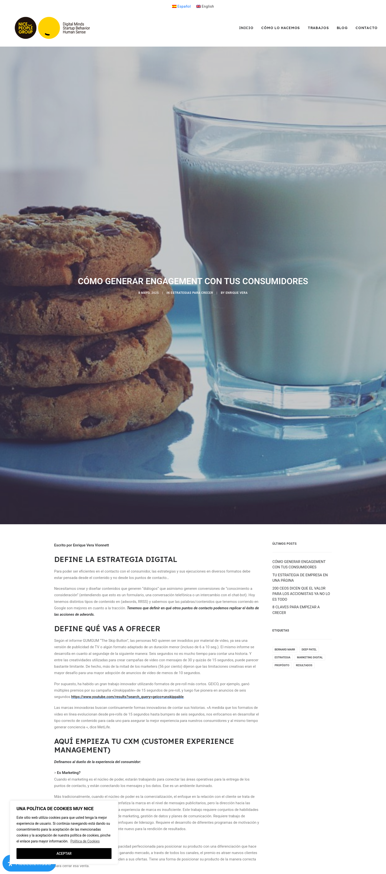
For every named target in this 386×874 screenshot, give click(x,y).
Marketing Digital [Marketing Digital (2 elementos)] (310, 604)
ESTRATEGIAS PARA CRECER (192, 266)
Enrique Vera (236, 266)
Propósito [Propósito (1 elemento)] (282, 612)
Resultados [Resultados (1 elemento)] (304, 612)
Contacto (366, 30)
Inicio (246, 30)
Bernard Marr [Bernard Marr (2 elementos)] (285, 596)
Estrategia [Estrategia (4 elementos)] (282, 604)
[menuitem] (181, 6)
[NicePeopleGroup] (54, 30)
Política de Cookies (85, 841)
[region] (64, 832)
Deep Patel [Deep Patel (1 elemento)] (309, 596)
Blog (342, 30)
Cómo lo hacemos (280, 30)
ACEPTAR (63, 854)
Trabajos (318, 30)
